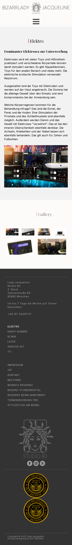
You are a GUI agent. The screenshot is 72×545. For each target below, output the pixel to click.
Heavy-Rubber (17, 331)
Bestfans (14, 380)
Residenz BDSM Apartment (27, 395)
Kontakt (14, 375)
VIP (10, 370)
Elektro (13, 326)
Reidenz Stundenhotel (24, 390)
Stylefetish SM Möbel (24, 405)
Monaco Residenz (20, 385)
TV (9, 351)
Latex (12, 341)
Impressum (15, 365)
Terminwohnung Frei (23, 400)
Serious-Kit (16, 346)
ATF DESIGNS (36, 538)
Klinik (12, 336)
